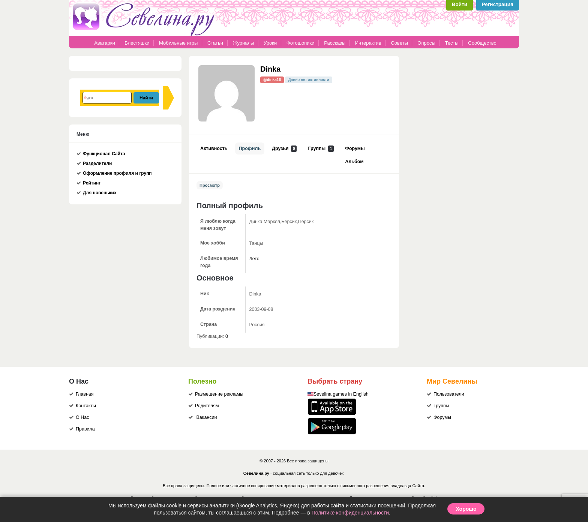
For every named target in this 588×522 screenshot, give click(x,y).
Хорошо (466, 509)
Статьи (215, 43)
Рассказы (335, 43)
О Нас (82, 417)
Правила (85, 429)
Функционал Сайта (104, 153)
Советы (399, 43)
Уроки (270, 43)
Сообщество (482, 43)
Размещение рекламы (219, 394)
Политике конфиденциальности (350, 513)
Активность (214, 148)
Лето (254, 258)
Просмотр (210, 185)
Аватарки (104, 43)
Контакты (86, 405)
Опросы (426, 43)
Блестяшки (136, 43)
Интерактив (368, 43)
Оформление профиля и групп (117, 173)
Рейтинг (91, 183)
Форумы (354, 148)
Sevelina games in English (341, 394)
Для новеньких (100, 192)
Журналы (243, 43)
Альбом (354, 161)
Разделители (97, 163)
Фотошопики (300, 43)
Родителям (207, 405)
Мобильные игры (178, 43)
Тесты (451, 43)
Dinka (270, 69)
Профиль (250, 148)
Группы (321, 149)
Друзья (284, 149)
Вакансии (206, 417)
